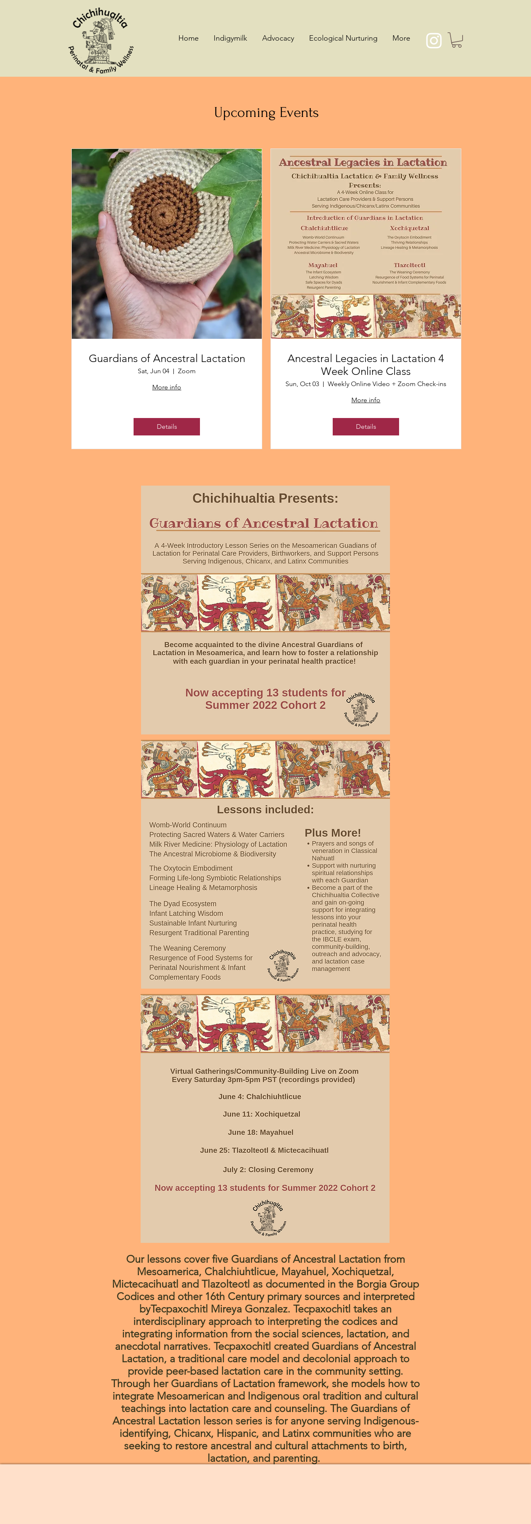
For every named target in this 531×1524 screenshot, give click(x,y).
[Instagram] (434, 40)
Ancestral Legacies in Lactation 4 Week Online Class (365, 365)
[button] (457, 40)
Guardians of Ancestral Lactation (167, 358)
